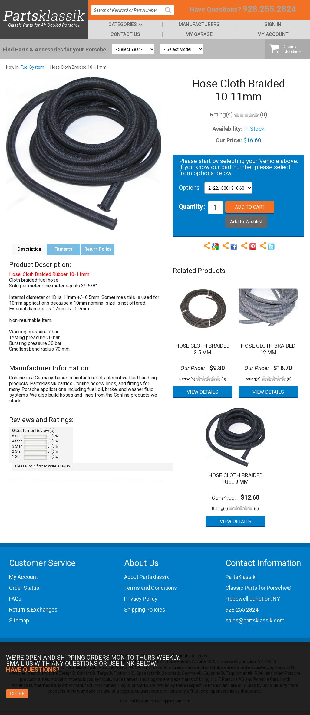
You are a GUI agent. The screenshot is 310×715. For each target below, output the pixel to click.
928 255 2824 (242, 609)
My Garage (199, 34)
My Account (273, 34)
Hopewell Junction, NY (253, 598)
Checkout (287, 49)
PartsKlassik (241, 577)
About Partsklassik (146, 577)
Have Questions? (215, 9)
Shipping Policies (144, 609)
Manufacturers (199, 24)
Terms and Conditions (150, 588)
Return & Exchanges (33, 609)
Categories (122, 24)
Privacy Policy (140, 598)
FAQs (15, 598)
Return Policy (97, 249)
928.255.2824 (269, 9)
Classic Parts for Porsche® (258, 588)
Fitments (63, 249)
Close (17, 694)
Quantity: (192, 206)
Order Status (24, 588)
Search (170, 14)
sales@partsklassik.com (255, 620)
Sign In (273, 24)
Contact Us (125, 34)
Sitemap (19, 620)
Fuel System (32, 67)
